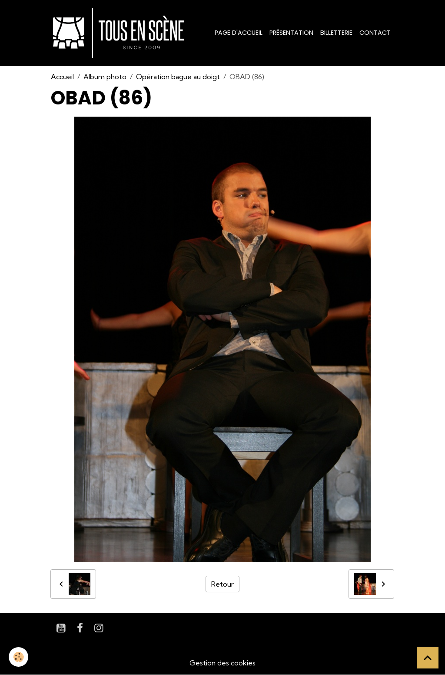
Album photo (104, 76)
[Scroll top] (427, 657)
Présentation (291, 32)
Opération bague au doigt (178, 76)
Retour (222, 584)
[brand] (120, 33)
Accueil (62, 76)
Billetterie (336, 32)
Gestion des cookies (222, 662)
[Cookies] (18, 657)
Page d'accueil (238, 32)
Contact (375, 32)
